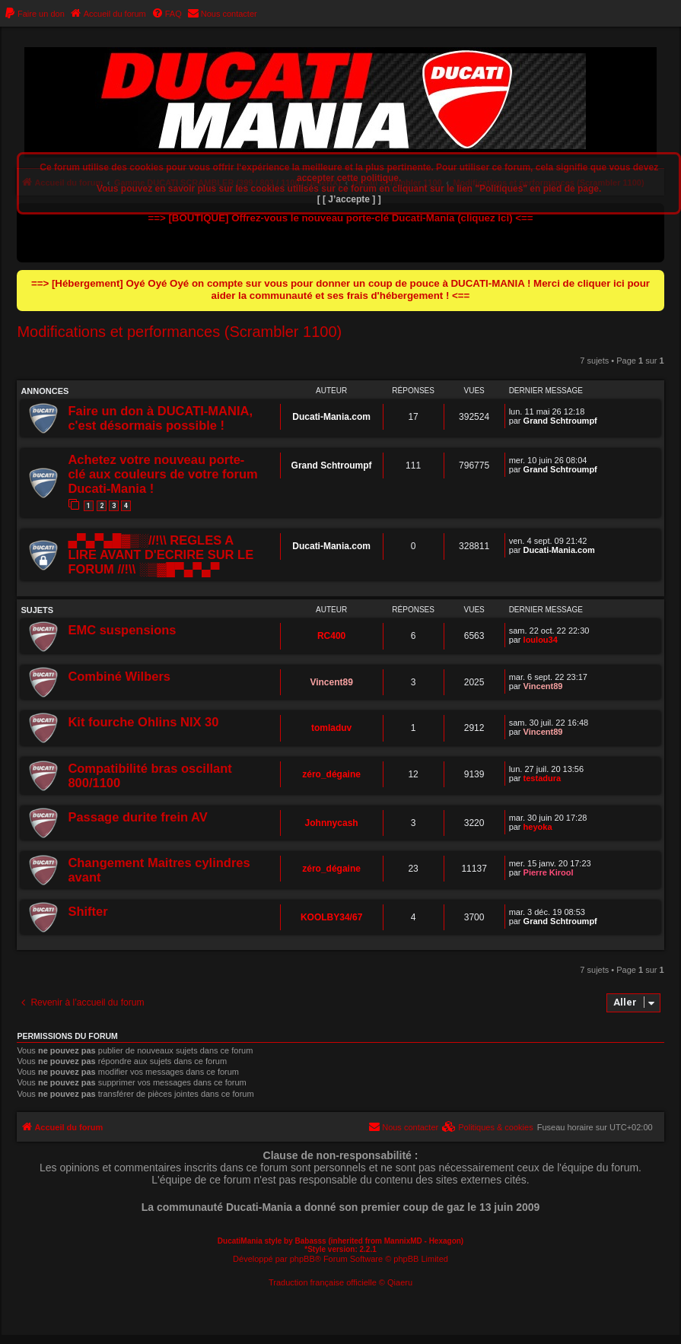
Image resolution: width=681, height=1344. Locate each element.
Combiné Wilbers (119, 676)
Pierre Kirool (548, 872)
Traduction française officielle (323, 1282)
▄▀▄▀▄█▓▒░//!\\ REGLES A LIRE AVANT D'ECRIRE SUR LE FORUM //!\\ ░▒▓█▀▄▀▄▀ (160, 554)
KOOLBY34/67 (331, 917)
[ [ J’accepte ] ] (349, 199)
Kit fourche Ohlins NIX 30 (143, 722)
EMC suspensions (122, 630)
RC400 (331, 636)
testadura (542, 778)
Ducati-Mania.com (331, 416)
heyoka (537, 826)
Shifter (87, 911)
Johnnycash (331, 823)
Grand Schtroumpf (560, 420)
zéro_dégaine (331, 774)
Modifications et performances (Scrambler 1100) (179, 331)
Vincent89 (331, 682)
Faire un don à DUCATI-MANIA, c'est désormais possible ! (160, 418)
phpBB (302, 1258)
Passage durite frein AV (137, 817)
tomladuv (331, 728)
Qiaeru (399, 1282)
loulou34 (540, 639)
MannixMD (403, 1241)
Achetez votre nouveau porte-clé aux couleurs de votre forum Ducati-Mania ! (162, 474)
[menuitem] (34, 14)
